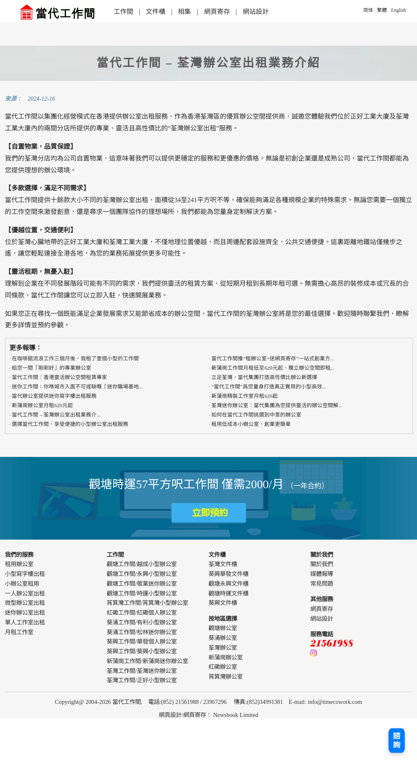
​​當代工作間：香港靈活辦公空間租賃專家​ (59, 377)
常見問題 (321, 583)
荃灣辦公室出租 (193, 128)
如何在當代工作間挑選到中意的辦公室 (256, 415)
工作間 (123, 11)
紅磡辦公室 (222, 667)
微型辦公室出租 (25, 603)
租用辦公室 (19, 564)
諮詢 (396, 740)
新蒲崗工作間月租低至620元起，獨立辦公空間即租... (272, 368)
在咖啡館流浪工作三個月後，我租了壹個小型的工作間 (75, 359)
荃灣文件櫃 (222, 564)
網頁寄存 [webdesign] (194, 715)
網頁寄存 (217, 11)
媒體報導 (321, 574)
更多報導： (25, 347)
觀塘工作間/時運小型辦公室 (142, 593)
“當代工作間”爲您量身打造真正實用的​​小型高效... (268, 387)
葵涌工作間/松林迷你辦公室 (142, 632)
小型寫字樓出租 (25, 574)
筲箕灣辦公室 (225, 676)
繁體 (382, 10)
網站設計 (256, 11)
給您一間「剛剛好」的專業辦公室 (51, 368)
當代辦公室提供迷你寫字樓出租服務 (54, 396)
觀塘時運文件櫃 (228, 593)
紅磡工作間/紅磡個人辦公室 (142, 612)
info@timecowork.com (335, 702)
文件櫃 (155, 11)
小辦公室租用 (22, 583)
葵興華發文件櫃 (228, 574)
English (398, 10)
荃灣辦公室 (262, 313)
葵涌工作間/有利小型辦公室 (142, 622)
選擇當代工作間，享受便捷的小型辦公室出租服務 (70, 424)
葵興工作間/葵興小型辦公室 (142, 651)
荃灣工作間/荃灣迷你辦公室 (142, 671)
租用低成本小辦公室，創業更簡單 (251, 424)
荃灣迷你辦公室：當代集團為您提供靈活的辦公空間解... (276, 405)
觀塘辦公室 (222, 628)
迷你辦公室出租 (25, 612)
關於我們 (321, 564)
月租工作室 (19, 632)
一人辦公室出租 (25, 593)
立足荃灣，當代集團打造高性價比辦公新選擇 (264, 377)
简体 (368, 10)
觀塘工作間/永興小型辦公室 (142, 574)
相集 (184, 11)
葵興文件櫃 (222, 603)
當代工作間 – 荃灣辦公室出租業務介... (56, 415)
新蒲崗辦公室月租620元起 (42, 405)
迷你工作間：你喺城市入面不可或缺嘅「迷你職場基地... (77, 387)
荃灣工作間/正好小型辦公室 (142, 680)
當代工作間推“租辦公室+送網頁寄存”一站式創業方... (272, 359)
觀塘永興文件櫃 (228, 583)
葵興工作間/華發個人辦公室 (142, 641)
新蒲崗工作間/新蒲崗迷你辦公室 (147, 661)
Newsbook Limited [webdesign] (235, 715)
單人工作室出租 (25, 622)
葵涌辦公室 (222, 638)
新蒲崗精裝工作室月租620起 (244, 396)
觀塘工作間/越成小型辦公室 (142, 564)
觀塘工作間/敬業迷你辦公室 (142, 583)
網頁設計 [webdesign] (170, 715)
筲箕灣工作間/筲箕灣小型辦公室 (147, 603)
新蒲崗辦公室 (225, 657)
